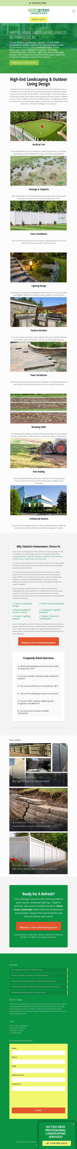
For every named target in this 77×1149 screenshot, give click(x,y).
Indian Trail (23, 559)
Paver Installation (39, 375)
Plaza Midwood (57, 556)
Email (14, 1066)
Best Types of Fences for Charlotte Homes (31, 781)
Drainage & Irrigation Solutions (50, 611)
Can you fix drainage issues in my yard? (39, 693)
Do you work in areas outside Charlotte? (33, 712)
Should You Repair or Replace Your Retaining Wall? (31, 826)
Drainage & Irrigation (39, 189)
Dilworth (22, 556)
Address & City (18, 1075)
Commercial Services (38, 518)
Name (15, 1048)
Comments (17, 1084)
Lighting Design (39, 285)
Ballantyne (39, 556)
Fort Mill (31, 559)
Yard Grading (39, 471)
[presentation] (30, 1099)
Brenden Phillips (21, 777)
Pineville (15, 559)
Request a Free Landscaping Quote (39, 642)
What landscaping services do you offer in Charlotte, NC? (38, 667)
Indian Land (42, 559)
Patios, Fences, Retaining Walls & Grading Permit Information (34, 868)
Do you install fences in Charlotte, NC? (39, 686)
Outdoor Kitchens (39, 330)
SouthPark (30, 556)
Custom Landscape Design (22, 604)
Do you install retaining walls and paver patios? (38, 677)
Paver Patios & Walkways (52, 603)
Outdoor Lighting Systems (21, 617)
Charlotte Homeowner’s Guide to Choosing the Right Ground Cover (35, 987)
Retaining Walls (39, 427)
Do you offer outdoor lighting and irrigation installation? (35, 702)
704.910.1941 (39, 3)
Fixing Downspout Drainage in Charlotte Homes (28, 992)
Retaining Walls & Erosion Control (21, 611)
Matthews (47, 556)
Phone (15, 1057)
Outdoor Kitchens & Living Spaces (49, 617)
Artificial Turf (39, 144)
